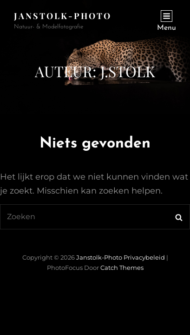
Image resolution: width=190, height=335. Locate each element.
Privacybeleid (144, 257)
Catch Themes (122, 267)
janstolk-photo (62, 15)
